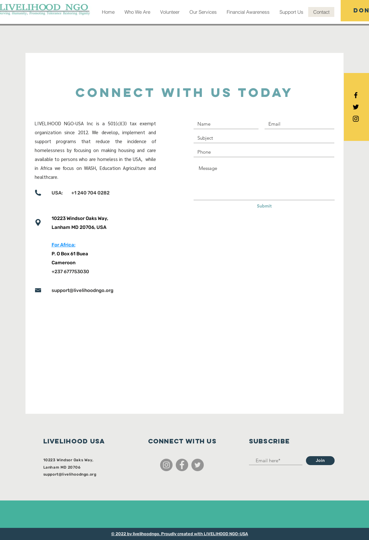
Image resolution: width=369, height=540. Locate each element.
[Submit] (264, 206)
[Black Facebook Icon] (356, 95)
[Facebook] (182, 465)
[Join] (320, 460)
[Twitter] (197, 465)
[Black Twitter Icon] (356, 107)
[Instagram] (166, 465)
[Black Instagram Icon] (356, 119)
